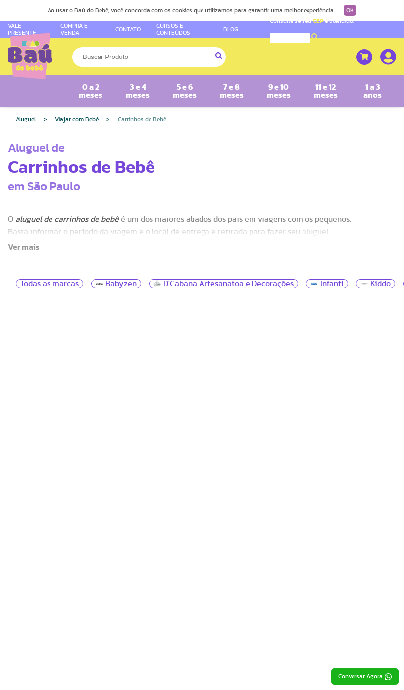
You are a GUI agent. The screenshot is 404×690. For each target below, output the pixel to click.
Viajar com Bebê (77, 119)
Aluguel (26, 119)
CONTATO (128, 29)
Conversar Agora (365, 677)
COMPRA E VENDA (74, 29)
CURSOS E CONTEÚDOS (173, 29)
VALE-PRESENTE (22, 29)
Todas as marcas (49, 284)
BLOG (230, 29)
